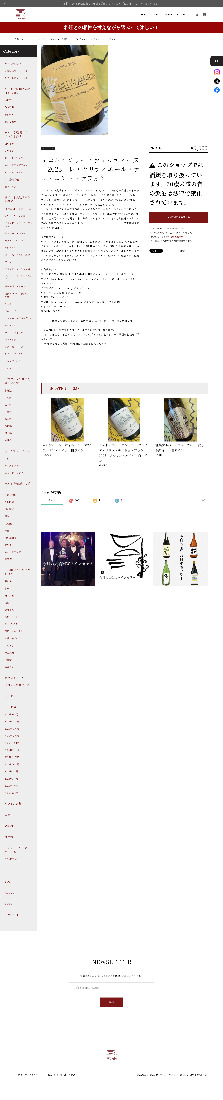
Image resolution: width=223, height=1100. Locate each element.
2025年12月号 (12, 757)
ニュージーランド (14, 473)
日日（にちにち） (14, 631)
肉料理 (8, 100)
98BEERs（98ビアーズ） (18, 685)
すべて (52, 500)
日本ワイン (10, 186)
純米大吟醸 (10, 495)
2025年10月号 (12, 743)
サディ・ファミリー (15, 354)
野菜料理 (9, 114)
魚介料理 (9, 107)
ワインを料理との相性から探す (17, 91)
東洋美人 (9, 610)
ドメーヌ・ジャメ (14, 347)
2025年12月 (11, 859)
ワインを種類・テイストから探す (17, 134)
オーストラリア (13, 465)
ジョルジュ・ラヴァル (16, 286)
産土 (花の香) (11, 624)
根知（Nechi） (13, 617)
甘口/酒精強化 (12, 179)
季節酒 (8, 559)
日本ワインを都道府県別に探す (17, 381)
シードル (10, 696)
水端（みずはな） (14, 638)
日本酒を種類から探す (17, 485)
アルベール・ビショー (16, 216)
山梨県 (8, 412)
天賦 (7, 602)
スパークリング (13, 552)
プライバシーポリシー (27, 1074)
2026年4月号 (11, 785)
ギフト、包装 (13, 803)
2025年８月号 (12, 728)
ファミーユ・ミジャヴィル (18, 318)
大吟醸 (8, 523)
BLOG (168, 14)
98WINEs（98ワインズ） (18, 208)
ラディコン (10, 339)
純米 (7, 516)
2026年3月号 (11, 778)
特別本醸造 (10, 537)
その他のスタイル (14, 172)
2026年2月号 (11, 771)
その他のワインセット (16, 78)
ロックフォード (13, 361)
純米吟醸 (9, 502)
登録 (111, 1002)
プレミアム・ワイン (17, 451)
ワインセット (13, 63)
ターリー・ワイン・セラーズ (18, 278)
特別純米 (9, 509)
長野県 (8, 426)
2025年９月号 (12, 735)
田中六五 (9, 595)
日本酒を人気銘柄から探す (17, 572)
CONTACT (183, 14)
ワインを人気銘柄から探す (17, 199)
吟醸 (7, 530)
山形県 (8, 397)
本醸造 (8, 545)
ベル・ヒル (10, 325)
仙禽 (7, 588)
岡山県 (8, 433)
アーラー (9, 262)
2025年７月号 (12, 721)
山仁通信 (10, 707)
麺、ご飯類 (10, 121)
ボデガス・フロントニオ (17, 254)
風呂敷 (9, 837)
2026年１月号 (12, 764)
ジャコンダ (10, 311)
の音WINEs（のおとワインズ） (18, 295)
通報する (183, 251)
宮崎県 (8, 440)
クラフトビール (14, 677)
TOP (143, 14)
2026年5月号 (11, 793)
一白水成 (9, 652)
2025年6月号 (11, 714)
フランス (9, 458)
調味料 (9, 826)
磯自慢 (8, 581)
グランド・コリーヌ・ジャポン (18, 224)
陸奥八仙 (9, 667)
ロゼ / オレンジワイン (16, 158)
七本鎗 (8, 660)
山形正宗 (9, 645)
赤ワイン (9, 150)
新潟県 (8, 419)
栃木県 (8, 404)
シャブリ (9, 304)
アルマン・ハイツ (14, 368)
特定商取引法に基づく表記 (62, 1074)
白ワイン (9, 143)
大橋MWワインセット (16, 71)
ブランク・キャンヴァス (17, 269)
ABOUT (155, 14)
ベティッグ (10, 247)
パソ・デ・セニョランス (17, 240)
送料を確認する (177, 236)
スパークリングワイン (16, 165)
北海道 (8, 390)
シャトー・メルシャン (16, 233)
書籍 (7, 815)
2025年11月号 (12, 750)
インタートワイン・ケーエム (17, 850)
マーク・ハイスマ (14, 332)
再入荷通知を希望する (178, 217)
